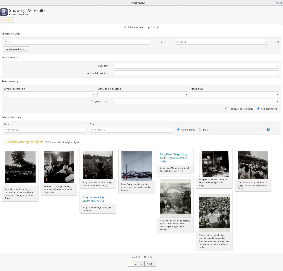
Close (279, 2)
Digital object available (109, 88)
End (92, 124)
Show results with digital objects (63, 142)
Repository (102, 65)
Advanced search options (141, 27)
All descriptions (267, 108)
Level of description (14, 88)
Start (6, 124)
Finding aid (197, 88)
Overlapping (186, 129)
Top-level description (97, 73)
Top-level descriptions (239, 108)
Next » (150, 263)
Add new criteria (16, 49)
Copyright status (99, 101)
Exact (203, 129)
